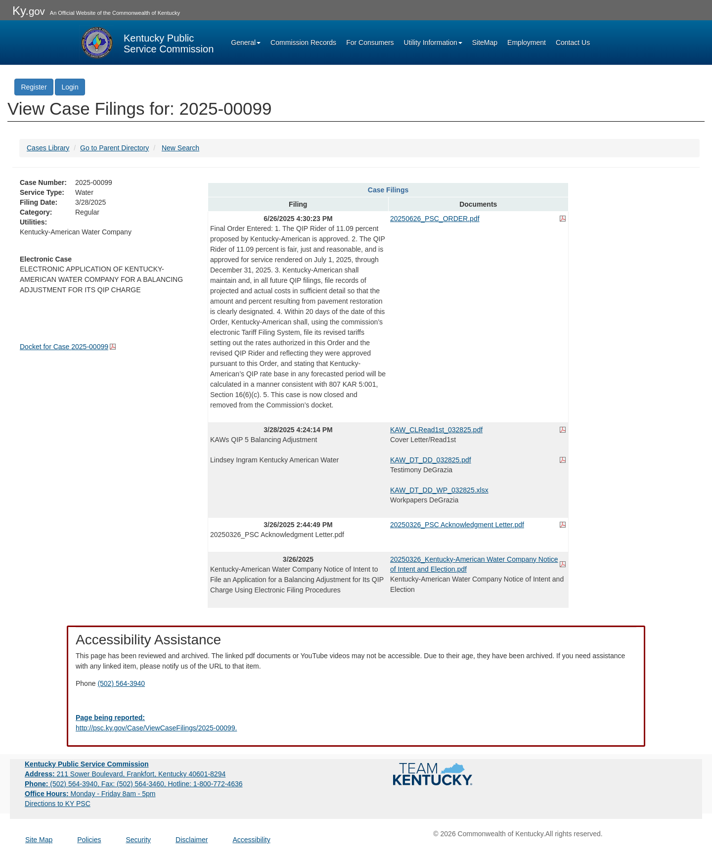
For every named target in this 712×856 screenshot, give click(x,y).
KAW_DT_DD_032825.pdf (430, 460)
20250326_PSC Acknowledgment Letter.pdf (457, 525)
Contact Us (573, 42)
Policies (89, 840)
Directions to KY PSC (57, 804)
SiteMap (484, 42)
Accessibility (251, 840)
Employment (526, 42)
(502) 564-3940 (121, 683)
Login (69, 87)
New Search (180, 148)
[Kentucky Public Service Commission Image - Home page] (146, 42)
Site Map (38, 840)
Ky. (28, 10)
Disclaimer (192, 840)
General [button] (246, 42)
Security (138, 840)
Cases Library (48, 148)
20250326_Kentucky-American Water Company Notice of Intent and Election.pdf (474, 564)
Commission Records (303, 42)
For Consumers (370, 42)
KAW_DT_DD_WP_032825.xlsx (439, 490)
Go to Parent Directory (114, 148)
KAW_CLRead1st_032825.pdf (436, 430)
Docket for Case (64, 347)
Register (33, 87)
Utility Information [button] (433, 42)
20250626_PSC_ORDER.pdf (435, 219)
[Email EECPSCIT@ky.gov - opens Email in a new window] (356, 723)
